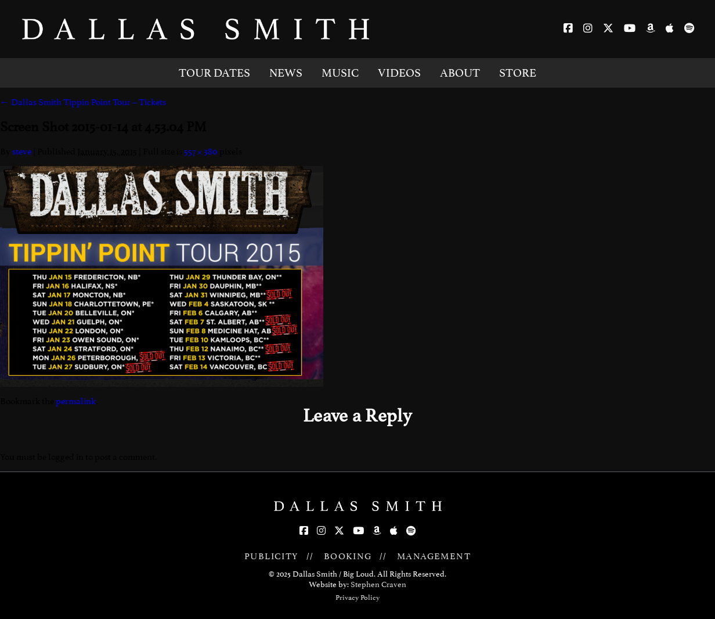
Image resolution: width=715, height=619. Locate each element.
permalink (76, 401)
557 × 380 (201, 151)
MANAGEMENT (434, 556)
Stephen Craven (378, 584)
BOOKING (348, 556)
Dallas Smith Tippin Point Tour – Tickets (83, 102)
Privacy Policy (357, 597)
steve (21, 151)
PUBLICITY (271, 556)
